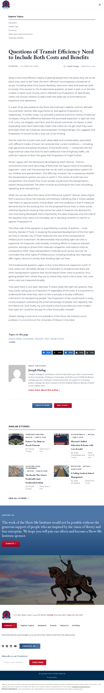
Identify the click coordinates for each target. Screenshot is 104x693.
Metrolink (39, 338)
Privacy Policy (52, 677)
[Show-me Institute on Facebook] (3, 646)
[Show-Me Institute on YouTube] (15, 646)
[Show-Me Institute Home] (6, 4)
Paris (47, 338)
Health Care (13, 27)
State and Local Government (20, 34)
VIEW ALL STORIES (19, 498)
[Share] (47, 353)
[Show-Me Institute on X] (7, 646)
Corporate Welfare (16, 38)
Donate (11, 544)
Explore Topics (27, 625)
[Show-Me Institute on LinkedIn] (11, 646)
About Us (64, 625)
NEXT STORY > (63, 405)
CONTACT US (29, 646)
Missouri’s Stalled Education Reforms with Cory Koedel (82, 445)
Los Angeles (28, 338)
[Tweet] (58, 353)
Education (13, 23)
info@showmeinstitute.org (81, 687)
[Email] (80, 353)
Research (42, 625)
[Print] (90, 353)
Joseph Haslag (73, 66)
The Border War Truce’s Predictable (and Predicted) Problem (36, 479)
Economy (13, 30)
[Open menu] (99, 4)
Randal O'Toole (57, 338)
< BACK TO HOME (42, 405)
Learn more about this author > (44, 390)
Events (53, 625)
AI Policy (76, 625)
